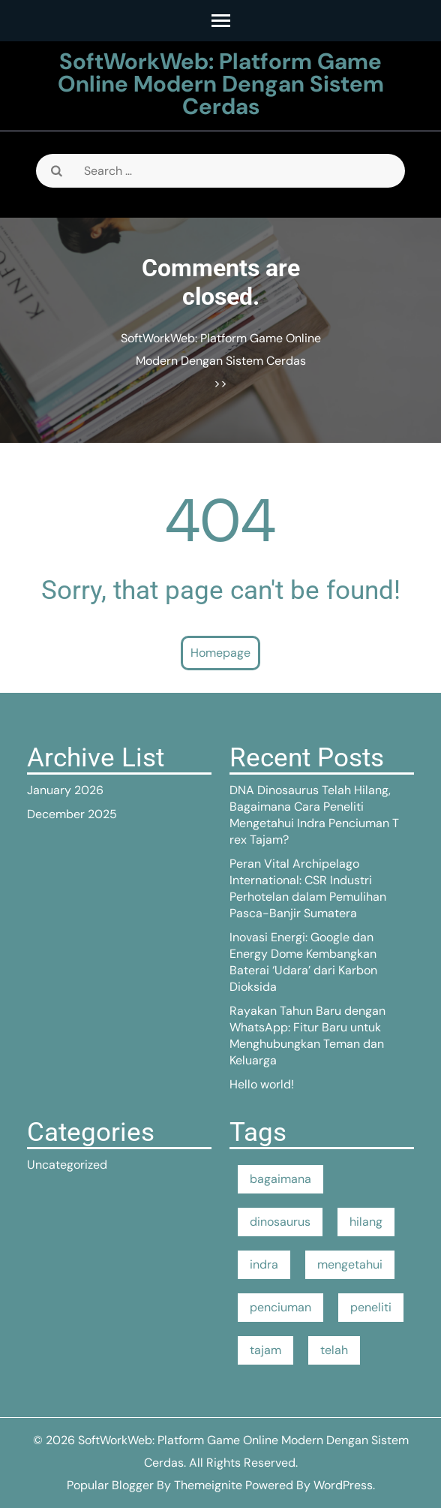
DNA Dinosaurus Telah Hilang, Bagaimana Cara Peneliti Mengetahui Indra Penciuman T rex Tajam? (314, 814)
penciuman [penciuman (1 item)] (280, 1307)
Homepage (220, 653)
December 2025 (72, 814)
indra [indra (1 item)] (264, 1264)
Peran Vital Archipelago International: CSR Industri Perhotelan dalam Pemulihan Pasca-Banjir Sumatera (308, 888)
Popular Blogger (110, 1485)
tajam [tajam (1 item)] (265, 1350)
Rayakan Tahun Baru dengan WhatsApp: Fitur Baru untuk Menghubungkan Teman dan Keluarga (308, 1035)
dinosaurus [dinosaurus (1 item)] (280, 1222)
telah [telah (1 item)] (334, 1350)
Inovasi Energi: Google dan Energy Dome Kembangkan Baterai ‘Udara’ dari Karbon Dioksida (303, 962)
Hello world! (262, 1084)
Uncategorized (67, 1164)
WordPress (343, 1485)
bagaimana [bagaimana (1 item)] (280, 1179)
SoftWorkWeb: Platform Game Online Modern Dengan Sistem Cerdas (221, 84)
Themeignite (208, 1485)
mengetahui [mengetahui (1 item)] (349, 1264)
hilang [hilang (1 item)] (366, 1222)
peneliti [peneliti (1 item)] (371, 1307)
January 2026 (65, 790)
